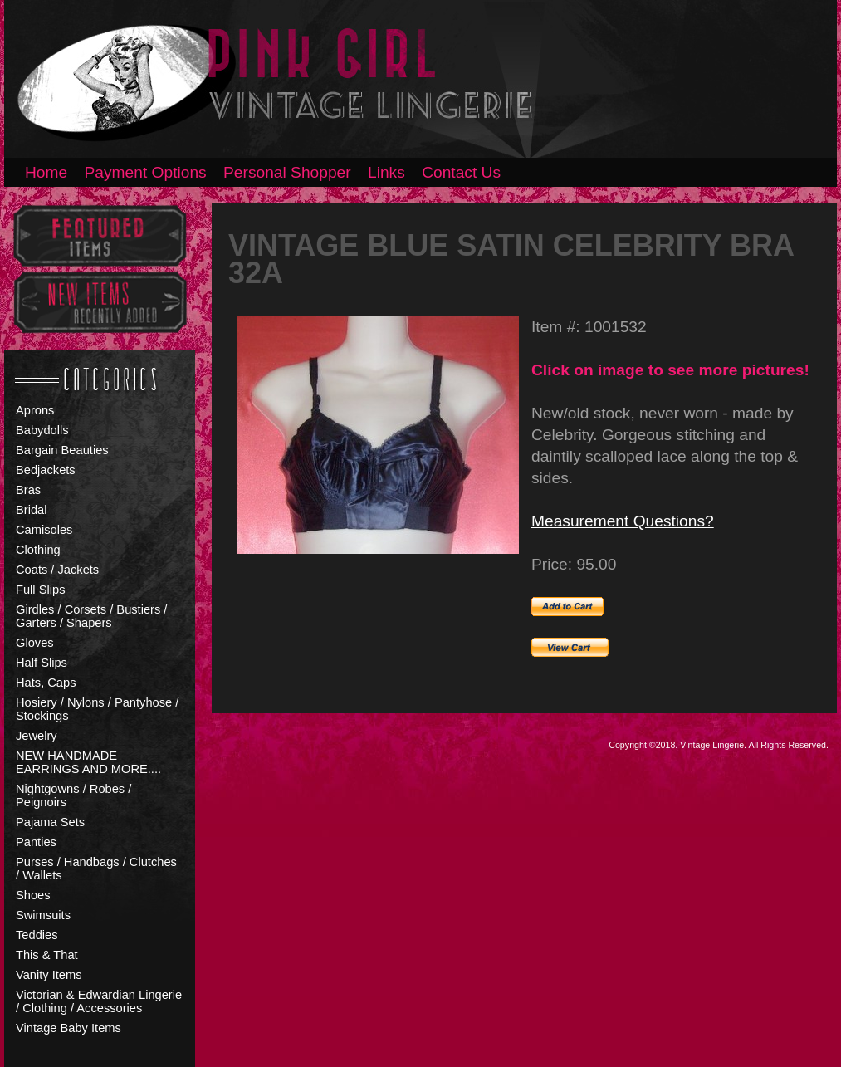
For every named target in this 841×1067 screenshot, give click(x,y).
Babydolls (42, 430)
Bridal (31, 509)
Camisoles (44, 529)
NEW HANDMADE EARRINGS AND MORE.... (88, 762)
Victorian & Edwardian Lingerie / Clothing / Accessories (99, 1001)
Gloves (35, 642)
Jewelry (36, 735)
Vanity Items (49, 974)
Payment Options (146, 172)
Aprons (35, 410)
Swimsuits (43, 915)
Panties (36, 842)
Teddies (37, 935)
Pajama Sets (50, 822)
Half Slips (41, 662)
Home (46, 172)
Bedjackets (46, 470)
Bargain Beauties (62, 450)
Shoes (33, 895)
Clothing (38, 549)
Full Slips (40, 589)
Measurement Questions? (622, 521)
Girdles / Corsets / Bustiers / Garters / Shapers (91, 616)
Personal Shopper (287, 172)
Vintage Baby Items (68, 1028)
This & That (47, 955)
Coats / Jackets (57, 569)
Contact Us (461, 172)
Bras (28, 490)
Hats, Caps (46, 682)
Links (386, 172)
